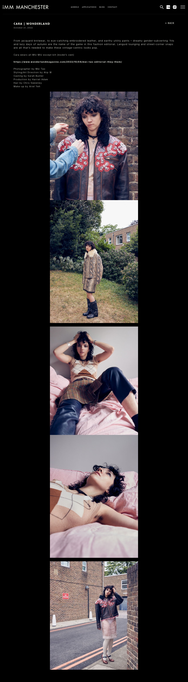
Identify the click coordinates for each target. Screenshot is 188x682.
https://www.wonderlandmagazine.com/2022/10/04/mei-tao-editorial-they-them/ (68, 62)
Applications (89, 7)
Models (75, 7)
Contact (112, 7)
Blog (102, 7)
